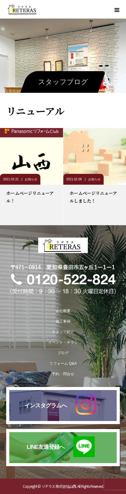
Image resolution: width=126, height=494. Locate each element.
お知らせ (31, 179)
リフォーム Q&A (63, 363)
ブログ (63, 353)
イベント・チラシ (63, 342)
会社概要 (63, 311)
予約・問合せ (63, 374)
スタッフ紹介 (63, 332)
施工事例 (63, 321)
